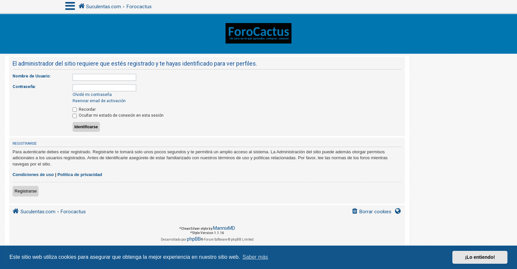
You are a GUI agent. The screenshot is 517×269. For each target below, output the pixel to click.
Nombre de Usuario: (32, 76)
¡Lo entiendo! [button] (480, 257)
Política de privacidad (79, 174)
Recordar (84, 109)
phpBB (194, 239)
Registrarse (26, 191)
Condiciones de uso (33, 174)
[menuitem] (371, 211)
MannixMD (224, 228)
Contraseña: (24, 86)
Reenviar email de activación (99, 101)
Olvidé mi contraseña (92, 94)
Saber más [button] (255, 257)
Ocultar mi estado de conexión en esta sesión (118, 115)
